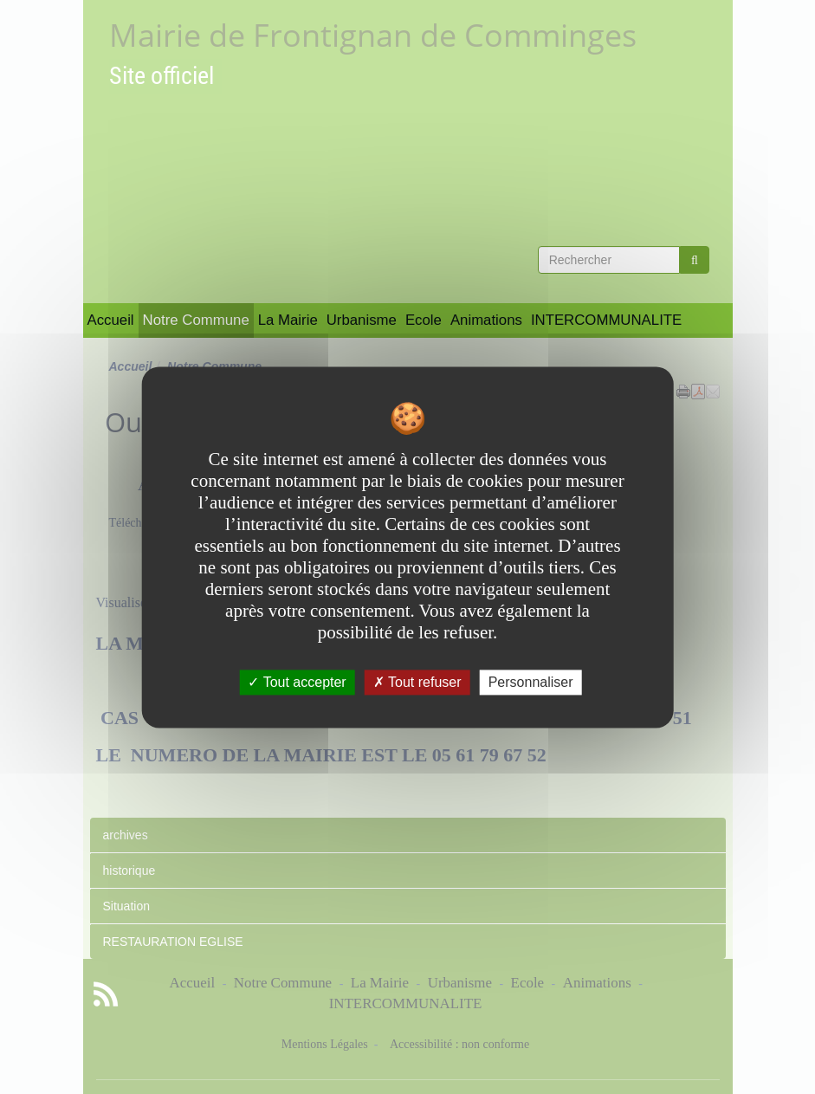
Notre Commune (196, 320)
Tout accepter (297, 682)
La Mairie (288, 320)
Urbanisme (362, 320)
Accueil (110, 320)
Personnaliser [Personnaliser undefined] (530, 682)
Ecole (423, 320)
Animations (486, 320)
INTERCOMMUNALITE (606, 320)
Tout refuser (417, 682)
